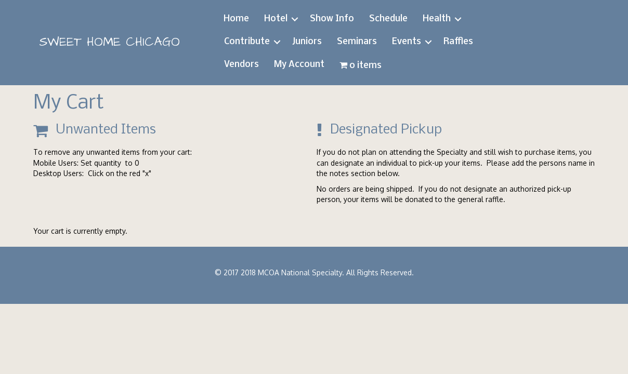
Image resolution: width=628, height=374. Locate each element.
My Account (299, 65)
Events (406, 42)
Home (236, 19)
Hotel (275, 19)
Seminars (357, 42)
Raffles (458, 42)
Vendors (241, 65)
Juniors (307, 42)
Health (437, 19)
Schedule (388, 19)
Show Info (332, 19)
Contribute (247, 42)
